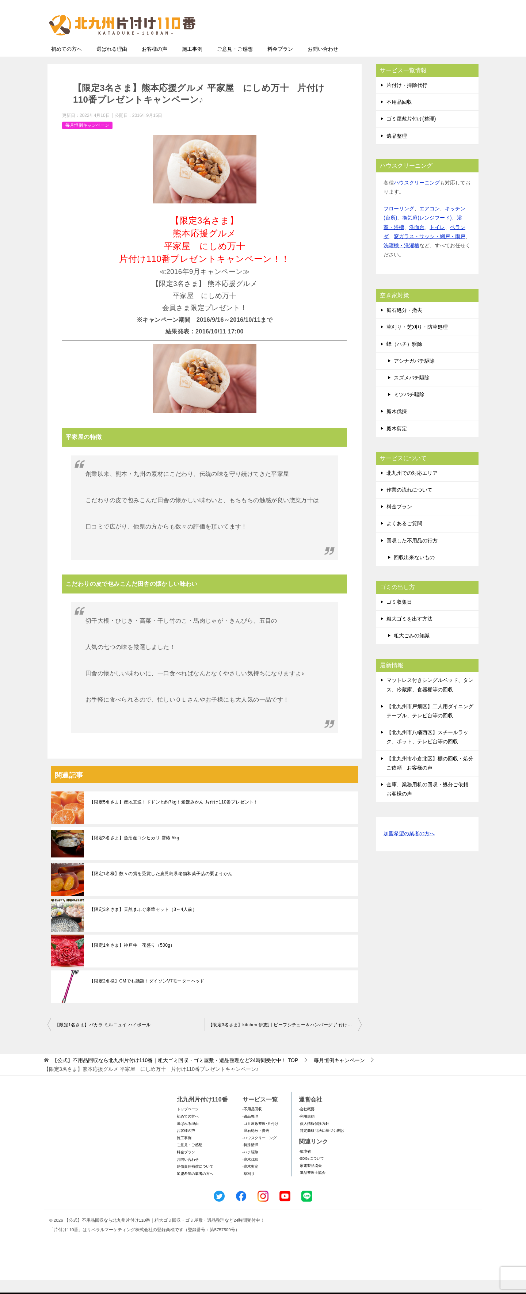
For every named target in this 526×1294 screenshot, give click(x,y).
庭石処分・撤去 (404, 324)
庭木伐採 (396, 425)
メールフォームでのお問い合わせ (410, 42)
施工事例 (192, 63)
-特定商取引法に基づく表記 (321, 1145)
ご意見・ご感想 (235, 63)
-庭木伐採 (250, 1174)
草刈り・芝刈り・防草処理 (417, 341)
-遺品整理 (250, 1131)
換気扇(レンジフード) (426, 232)
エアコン (429, 223)
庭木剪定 (396, 443)
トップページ (188, 1123)
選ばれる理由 (111, 63)
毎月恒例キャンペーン (87, 139)
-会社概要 (307, 1123)
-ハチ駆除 (250, 1166)
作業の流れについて (409, 504)
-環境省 (305, 1166)
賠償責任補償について (195, 1181)
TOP (175, 1074)
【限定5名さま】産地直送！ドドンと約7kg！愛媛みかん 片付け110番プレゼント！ (173, 816)
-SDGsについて (311, 1173)
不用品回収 (399, 116)
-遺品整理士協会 (312, 1187)
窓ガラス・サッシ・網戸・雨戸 (429, 250)
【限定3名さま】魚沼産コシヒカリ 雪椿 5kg (134, 852)
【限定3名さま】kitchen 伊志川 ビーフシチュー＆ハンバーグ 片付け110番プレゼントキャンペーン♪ (285, 1039)
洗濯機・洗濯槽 (401, 260)
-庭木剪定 (250, 1181)
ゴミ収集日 (399, 616)
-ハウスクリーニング (260, 1152)
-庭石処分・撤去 (256, 1145)
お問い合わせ (323, 63)
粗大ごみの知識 (412, 650)
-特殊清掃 (250, 1159)
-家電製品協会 (310, 1180)
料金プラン (280, 63)
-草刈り (249, 1188)
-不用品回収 (252, 1123)
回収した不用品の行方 (412, 555)
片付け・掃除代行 (406, 99)
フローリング (399, 223)
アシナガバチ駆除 (414, 375)
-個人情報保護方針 (314, 1138)
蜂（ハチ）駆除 (404, 358)
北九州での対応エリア (412, 487)
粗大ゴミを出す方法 (409, 633)
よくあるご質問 (404, 538)
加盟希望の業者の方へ (409, 848)
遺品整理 (396, 150)
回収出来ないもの (414, 572)
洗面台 (416, 241)
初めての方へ (66, 63)
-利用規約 (307, 1131)
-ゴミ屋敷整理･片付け (260, 1138)
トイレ (437, 241)
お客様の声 (154, 63)
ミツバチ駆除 (409, 409)
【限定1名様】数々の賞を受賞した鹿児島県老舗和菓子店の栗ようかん (160, 887)
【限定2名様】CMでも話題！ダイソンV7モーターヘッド (147, 995)
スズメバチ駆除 (412, 392)
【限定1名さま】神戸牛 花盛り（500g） (132, 959)
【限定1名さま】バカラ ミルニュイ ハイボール (103, 1039)
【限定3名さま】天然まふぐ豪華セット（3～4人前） (143, 923)
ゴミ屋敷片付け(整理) (411, 133)
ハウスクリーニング (417, 197)
